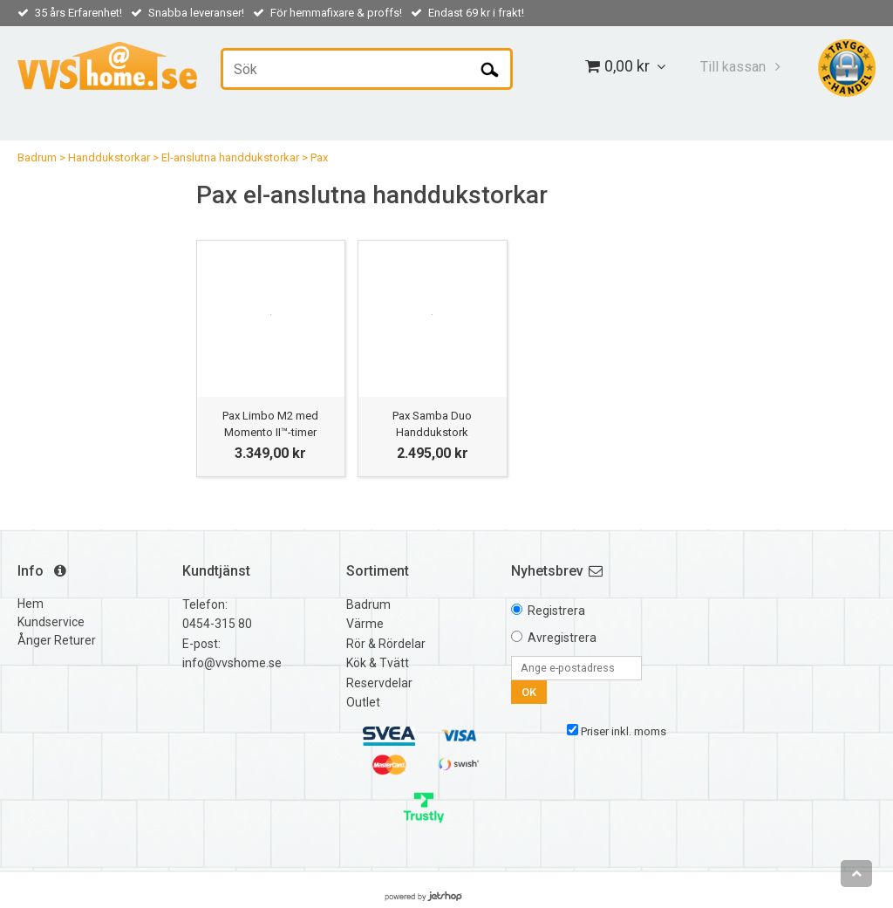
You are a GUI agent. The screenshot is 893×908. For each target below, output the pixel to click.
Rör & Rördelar (386, 644)
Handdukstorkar (109, 157)
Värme (365, 624)
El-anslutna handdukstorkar (230, 157)
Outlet (363, 702)
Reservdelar (379, 683)
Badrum (37, 157)
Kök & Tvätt (377, 663)
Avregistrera (562, 638)
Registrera (556, 611)
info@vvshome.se (232, 663)
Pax (319, 157)
